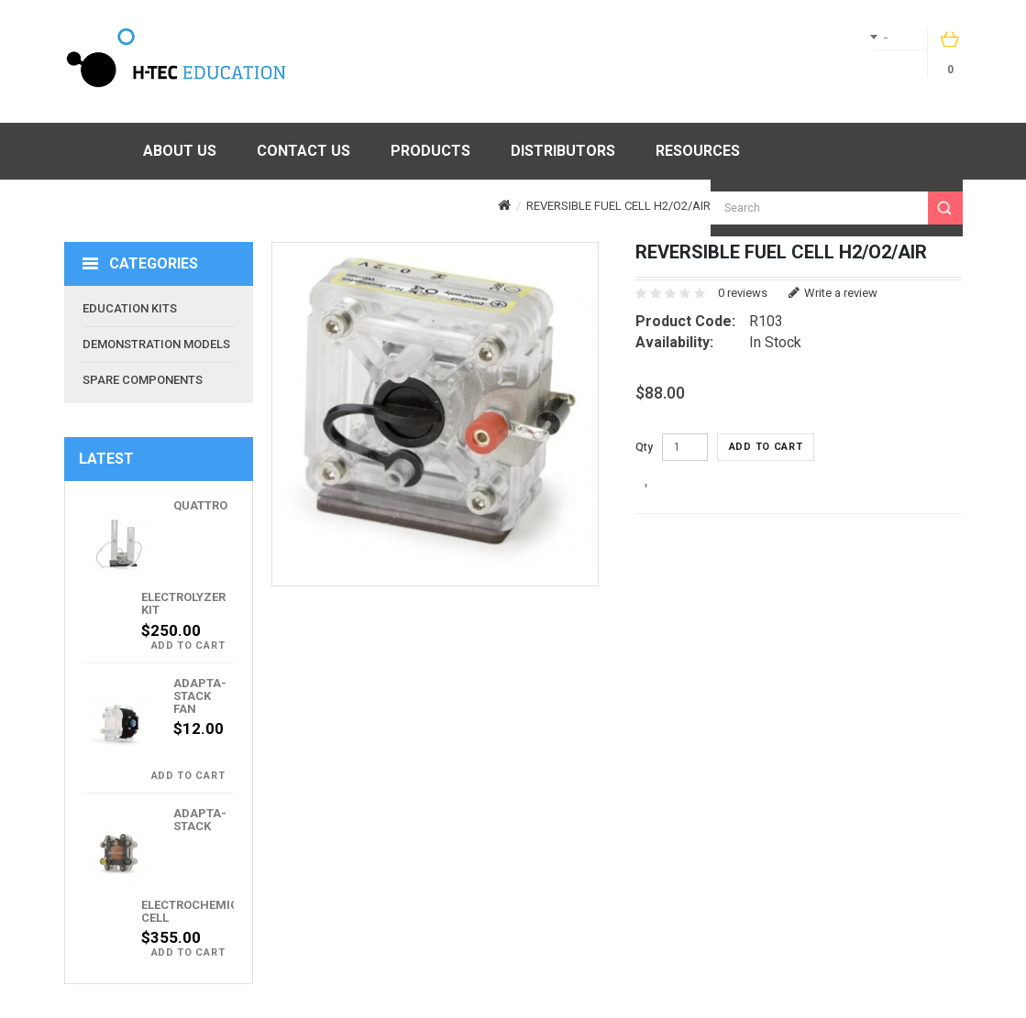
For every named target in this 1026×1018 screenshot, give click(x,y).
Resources (698, 150)
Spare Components (143, 380)
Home (93, 151)
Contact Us (303, 150)
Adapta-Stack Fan (199, 696)
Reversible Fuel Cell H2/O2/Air (618, 206)
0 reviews (742, 293)
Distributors (563, 150)
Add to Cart (188, 645)
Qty (644, 447)
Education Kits (130, 308)
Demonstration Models (156, 344)
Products (430, 150)
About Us (179, 150)
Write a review (833, 293)
